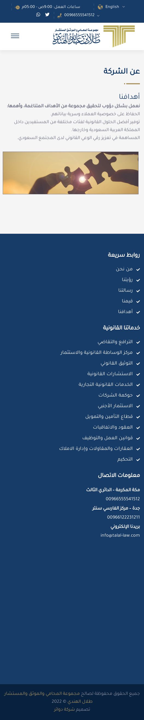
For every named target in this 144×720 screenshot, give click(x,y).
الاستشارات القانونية (110, 374)
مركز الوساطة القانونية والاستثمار (97, 353)
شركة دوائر (64, 709)
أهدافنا (125, 312)
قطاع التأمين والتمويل (109, 417)
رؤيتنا (127, 280)
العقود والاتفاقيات (113, 427)
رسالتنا (125, 291)
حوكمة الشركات (115, 395)
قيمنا (127, 301)
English (112, 7)
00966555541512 (79, 15)
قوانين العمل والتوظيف (107, 438)
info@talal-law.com (120, 535)
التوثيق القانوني (117, 363)
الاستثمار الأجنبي (115, 406)
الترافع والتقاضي (115, 342)
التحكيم (125, 459)
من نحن (124, 269)
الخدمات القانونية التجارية (106, 385)
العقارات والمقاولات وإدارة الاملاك (96, 449)
